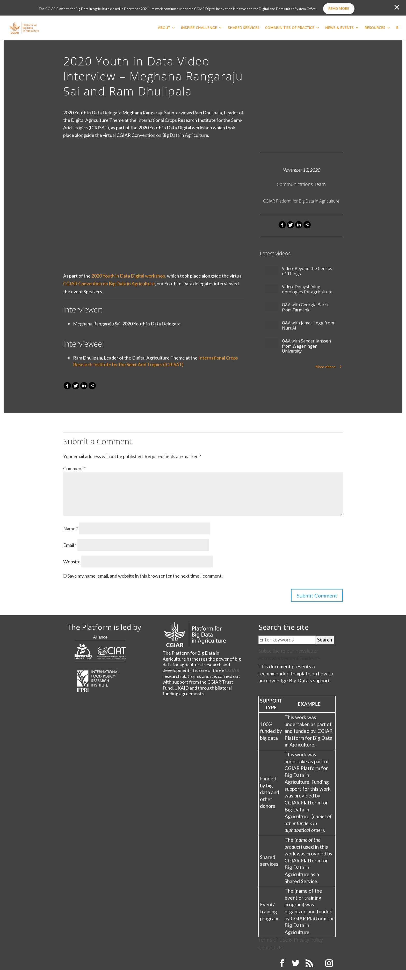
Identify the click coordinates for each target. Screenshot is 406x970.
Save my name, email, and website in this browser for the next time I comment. (145, 576)
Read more (338, 8)
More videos (326, 366)
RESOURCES (375, 28)
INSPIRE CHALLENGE (199, 28)
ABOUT (164, 28)
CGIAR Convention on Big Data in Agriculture (109, 283)
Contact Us (270, 947)
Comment (74, 468)
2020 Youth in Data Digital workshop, (128, 276)
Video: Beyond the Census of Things (307, 271)
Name (70, 528)
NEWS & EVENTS (339, 28)
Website (72, 561)
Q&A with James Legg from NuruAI (308, 325)
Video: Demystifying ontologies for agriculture (307, 289)
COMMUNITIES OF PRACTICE (289, 28)
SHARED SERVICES (243, 28)
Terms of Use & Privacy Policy (290, 939)
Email (70, 545)
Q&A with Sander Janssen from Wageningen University (306, 346)
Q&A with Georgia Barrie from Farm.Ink (306, 307)
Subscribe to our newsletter (288, 650)
